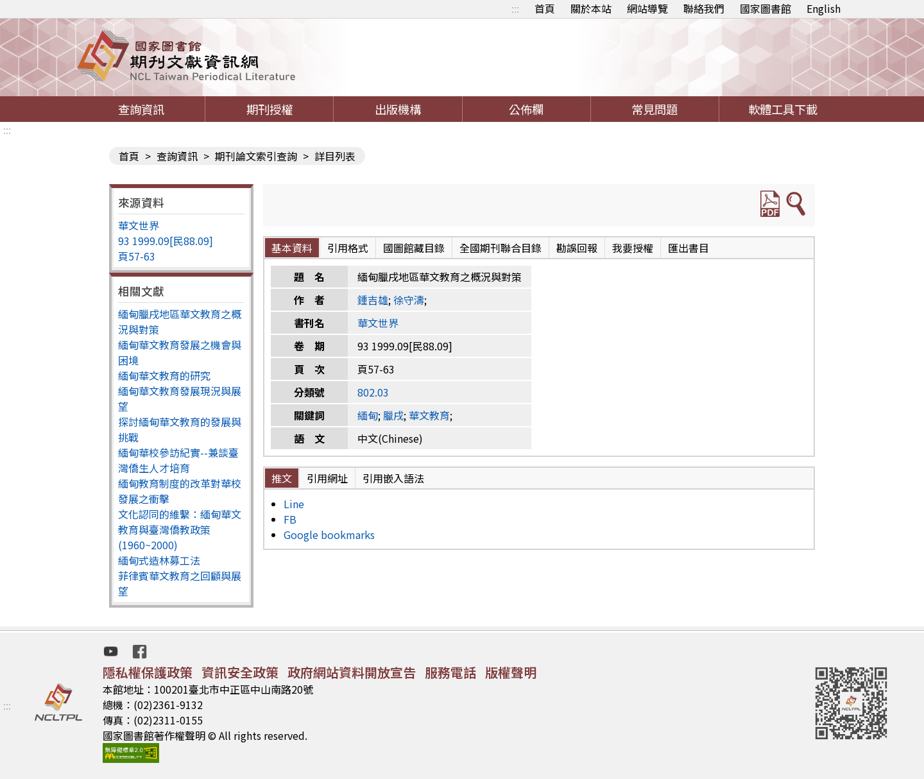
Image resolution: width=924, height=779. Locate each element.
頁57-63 (136, 256)
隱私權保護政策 (148, 672)
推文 (281, 478)
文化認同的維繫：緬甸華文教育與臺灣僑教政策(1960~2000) (179, 529)
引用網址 (327, 478)
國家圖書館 (765, 8)
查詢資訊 (141, 109)
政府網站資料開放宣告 (351, 672)
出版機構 (398, 109)
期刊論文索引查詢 (256, 156)
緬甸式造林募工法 (159, 560)
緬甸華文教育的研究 (164, 375)
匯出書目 (688, 247)
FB (290, 519)
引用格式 (347, 247)
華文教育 (429, 415)
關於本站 (591, 8)
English (824, 8)
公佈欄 (526, 109)
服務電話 (450, 672)
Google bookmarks (329, 534)
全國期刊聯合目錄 (500, 247)
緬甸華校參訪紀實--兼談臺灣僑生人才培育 (178, 460)
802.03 (373, 392)
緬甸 (367, 415)
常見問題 (654, 109)
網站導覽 (647, 8)
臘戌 (393, 415)
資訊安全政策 (239, 672)
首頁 (545, 8)
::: (515, 8)
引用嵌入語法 (393, 478)
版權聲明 (510, 672)
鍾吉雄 (372, 299)
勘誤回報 (576, 247)
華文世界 (138, 225)
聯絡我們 (703, 8)
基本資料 (291, 247)
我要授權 (632, 247)
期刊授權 (269, 109)
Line (294, 503)
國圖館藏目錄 (414, 247)
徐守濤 (408, 299)
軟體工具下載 (782, 109)
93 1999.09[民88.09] (165, 240)
